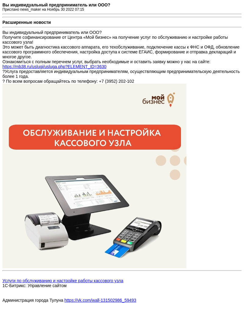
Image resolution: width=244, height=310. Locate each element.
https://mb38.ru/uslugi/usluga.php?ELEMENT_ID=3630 (54, 66)
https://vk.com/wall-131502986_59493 (100, 300)
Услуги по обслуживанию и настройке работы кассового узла (62, 280)
